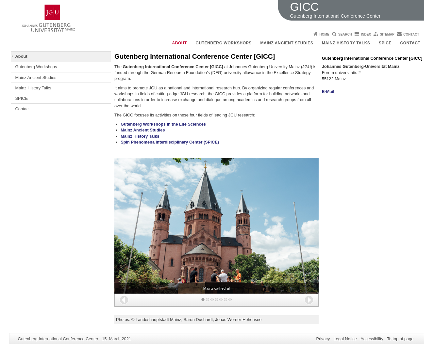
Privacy (323, 338)
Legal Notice (345, 338)
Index (366, 34)
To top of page (400, 338)
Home (324, 34)
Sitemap (387, 34)
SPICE (385, 43)
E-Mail (328, 91)
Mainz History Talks (346, 43)
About (179, 43)
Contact (411, 34)
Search (345, 34)
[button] (124, 300)
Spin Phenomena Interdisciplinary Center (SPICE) (170, 142)
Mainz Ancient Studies (286, 43)
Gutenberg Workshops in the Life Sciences (163, 124)
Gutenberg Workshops (224, 43)
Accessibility (371, 338)
